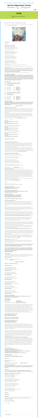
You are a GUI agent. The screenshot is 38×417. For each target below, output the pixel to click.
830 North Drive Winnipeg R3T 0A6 (25, 8)
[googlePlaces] (36, 9)
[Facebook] (35, 9)
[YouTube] (34, 9)
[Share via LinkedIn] (8, 403)
